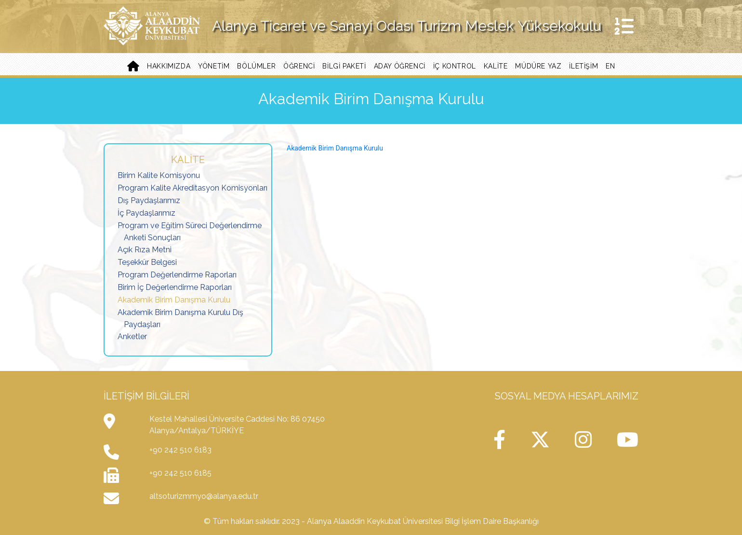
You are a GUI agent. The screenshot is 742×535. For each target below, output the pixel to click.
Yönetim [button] (213, 66)
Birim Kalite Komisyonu (159, 175)
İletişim (583, 66)
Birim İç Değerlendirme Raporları (175, 287)
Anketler (132, 336)
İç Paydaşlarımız (146, 213)
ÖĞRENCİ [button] (299, 66)
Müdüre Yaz (538, 66)
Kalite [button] (496, 66)
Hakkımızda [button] (168, 66)
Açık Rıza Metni (145, 249)
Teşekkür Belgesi (147, 262)
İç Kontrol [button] (454, 66)
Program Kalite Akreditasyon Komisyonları (192, 187)
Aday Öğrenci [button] (399, 66)
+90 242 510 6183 (180, 449)
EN (610, 66)
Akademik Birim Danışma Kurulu (174, 299)
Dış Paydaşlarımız (149, 200)
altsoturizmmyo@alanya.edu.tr (203, 496)
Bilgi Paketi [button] (344, 66)
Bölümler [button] (256, 66)
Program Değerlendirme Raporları (177, 274)
